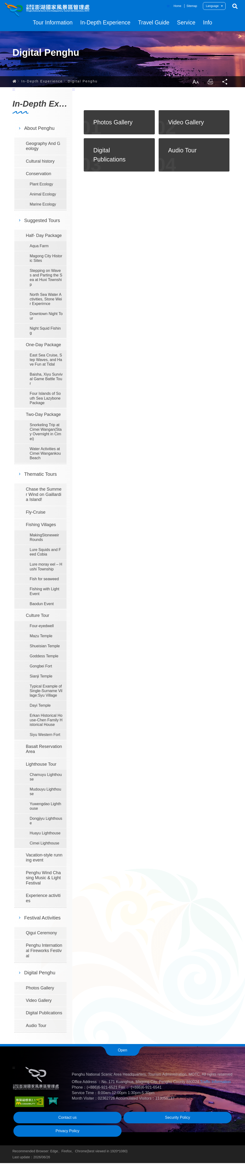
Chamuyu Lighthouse (46, 779)
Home (177, 6)
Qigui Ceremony (41, 934)
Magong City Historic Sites (46, 260)
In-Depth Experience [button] (105, 22)
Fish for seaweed (44, 581)
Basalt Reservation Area (44, 751)
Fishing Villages (41, 526)
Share (225, 83)
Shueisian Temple (45, 648)
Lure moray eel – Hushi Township (46, 568)
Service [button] (186, 22)
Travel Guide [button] (153, 22)
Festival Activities (42, 919)
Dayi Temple (40, 707)
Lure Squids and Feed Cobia (45, 554)
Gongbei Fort (41, 668)
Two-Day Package (43, 416)
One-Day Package (43, 346)
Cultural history (40, 163)
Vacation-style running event (44, 860)
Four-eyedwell (42, 628)
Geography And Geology (43, 148)
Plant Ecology (41, 186)
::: (168, 6)
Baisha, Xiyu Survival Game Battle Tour (46, 380)
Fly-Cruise (35, 514)
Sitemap (192, 6)
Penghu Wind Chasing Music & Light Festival (43, 879)
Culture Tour (37, 617)
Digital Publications (44, 1015)
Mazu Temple (41, 638)
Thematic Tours (40, 476)
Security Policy (177, 1119)
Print (209, 83)
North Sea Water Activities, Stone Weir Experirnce (46, 301)
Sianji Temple (41, 678)
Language (212, 6)
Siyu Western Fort (45, 737)
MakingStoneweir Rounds (44, 539)
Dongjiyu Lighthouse (46, 822)
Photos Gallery (40, 989)
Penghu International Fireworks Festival (44, 952)
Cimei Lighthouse (44, 845)
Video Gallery (39, 1002)
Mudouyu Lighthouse (45, 793)
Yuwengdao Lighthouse (45, 808)
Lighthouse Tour (41, 766)
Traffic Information (215, 1084)
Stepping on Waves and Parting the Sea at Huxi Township (46, 279)
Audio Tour (36, 1027)
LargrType (194, 83)
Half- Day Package (44, 237)
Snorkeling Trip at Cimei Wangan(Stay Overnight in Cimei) (46, 434)
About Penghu (39, 130)
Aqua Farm (39, 248)
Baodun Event (42, 606)
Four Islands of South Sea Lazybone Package (45, 400)
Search (235, 6)
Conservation (38, 175)
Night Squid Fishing (45, 332)
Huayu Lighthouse (45, 835)
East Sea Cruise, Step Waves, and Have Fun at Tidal (46, 361)
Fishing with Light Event (44, 593)
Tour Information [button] (52, 22)
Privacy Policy (67, 1133)
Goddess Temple (44, 658)
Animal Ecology (43, 196)
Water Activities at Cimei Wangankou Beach (45, 455)
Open (122, 1052)
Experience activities (43, 900)
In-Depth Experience (42, 82)
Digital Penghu (83, 82)
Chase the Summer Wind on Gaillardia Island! (43, 496)
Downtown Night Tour (46, 318)
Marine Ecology (43, 206)
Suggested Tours (42, 222)
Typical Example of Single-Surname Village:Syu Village (46, 692)
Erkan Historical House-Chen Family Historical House (46, 722)
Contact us (67, 1119)
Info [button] (207, 22)
